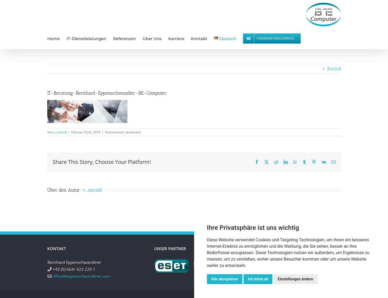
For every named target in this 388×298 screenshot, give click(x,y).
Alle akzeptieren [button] (224, 279)
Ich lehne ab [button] (258, 279)
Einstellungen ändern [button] (295, 279)
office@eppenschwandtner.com (82, 276)
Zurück (334, 69)
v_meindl (60, 132)
